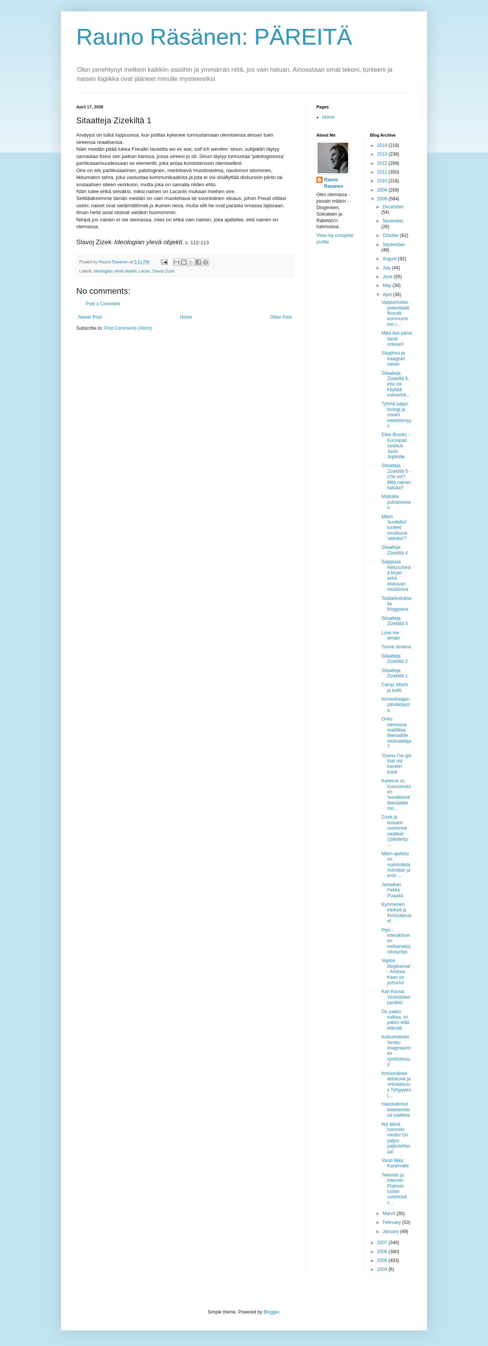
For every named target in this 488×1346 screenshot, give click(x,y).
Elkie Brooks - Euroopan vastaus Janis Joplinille (395, 445)
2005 (382, 1260)
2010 (382, 181)
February (392, 1222)
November (392, 221)
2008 (382, 198)
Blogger (271, 1312)
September (393, 244)
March (389, 1213)
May (387, 285)
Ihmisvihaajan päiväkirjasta (395, 704)
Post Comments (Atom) (128, 328)
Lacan (144, 271)
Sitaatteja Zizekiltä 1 (394, 673)
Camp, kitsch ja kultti (394, 687)
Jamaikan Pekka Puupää (392, 890)
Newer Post (90, 317)
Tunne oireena (396, 647)
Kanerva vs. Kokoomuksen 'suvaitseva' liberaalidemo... (396, 794)
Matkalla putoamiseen (396, 502)
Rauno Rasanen (333, 183)
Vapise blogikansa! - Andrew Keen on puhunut (395, 971)
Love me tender (390, 635)
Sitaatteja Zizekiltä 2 (394, 658)
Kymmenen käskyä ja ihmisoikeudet (396, 913)
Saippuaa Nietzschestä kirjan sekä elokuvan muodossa (396, 575)
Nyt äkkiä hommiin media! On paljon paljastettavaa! (395, 1138)
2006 (382, 1251)
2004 (382, 1269)
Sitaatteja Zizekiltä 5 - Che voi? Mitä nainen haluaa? (396, 476)
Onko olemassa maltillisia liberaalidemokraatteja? (396, 732)
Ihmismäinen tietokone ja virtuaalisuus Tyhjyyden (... (396, 1084)
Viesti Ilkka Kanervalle (395, 1163)
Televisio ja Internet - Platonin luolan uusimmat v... (394, 1188)
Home (186, 317)
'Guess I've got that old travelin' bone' (396, 764)
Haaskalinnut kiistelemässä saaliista (395, 1109)
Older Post (281, 317)
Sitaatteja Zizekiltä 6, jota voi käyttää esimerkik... (395, 384)
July (387, 268)
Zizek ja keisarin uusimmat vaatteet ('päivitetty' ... (394, 830)
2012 (382, 163)
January (391, 1231)
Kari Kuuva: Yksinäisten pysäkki (395, 997)
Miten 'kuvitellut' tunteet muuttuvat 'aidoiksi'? (394, 528)
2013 (382, 154)
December (392, 207)
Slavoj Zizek (163, 271)
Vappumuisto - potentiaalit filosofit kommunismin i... (395, 313)
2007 (382, 1242)
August (390, 258)
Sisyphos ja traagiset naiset (393, 358)
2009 (382, 190)
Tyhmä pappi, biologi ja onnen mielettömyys (396, 415)
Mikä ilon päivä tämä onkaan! (396, 338)
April (387, 294)
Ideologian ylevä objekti (115, 271)
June (387, 276)
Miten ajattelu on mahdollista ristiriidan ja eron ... (395, 865)
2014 (382, 145)
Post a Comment (103, 303)
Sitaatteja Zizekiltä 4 (394, 550)
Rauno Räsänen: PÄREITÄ (214, 37)
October (391, 235)
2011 (382, 172)
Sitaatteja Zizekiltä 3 (394, 621)
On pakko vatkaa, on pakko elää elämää (395, 1020)
